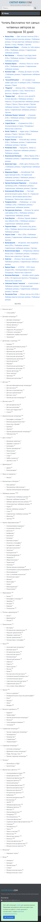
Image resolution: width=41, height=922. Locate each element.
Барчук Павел (10, 267)
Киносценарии (11, 470)
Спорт (8, 456)
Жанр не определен (9, 474)
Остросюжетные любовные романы (25, 42)
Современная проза (12, 684)
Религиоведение (11, 572)
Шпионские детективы (13, 378)
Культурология (11, 553)
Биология (9, 531)
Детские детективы (12, 407)
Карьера (9, 606)
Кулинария (9, 446)
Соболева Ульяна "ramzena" (15, 115)
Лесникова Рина (11, 294)
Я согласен (10, 917)
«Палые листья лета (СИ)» (29, 294)
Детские (5, 382)
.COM (20, 2)
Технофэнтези (11, 826)
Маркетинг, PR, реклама (14, 330)
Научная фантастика (12, 812)
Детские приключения (13, 393)
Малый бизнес (11, 327)
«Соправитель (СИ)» (25, 123)
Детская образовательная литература (18, 385)
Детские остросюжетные (14, 390)
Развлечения (10, 451)
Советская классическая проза (16, 681)
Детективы (9, 349)
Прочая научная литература (15, 567)
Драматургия (6, 464)
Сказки (8, 412)
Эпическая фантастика (13, 841)
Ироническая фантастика (14, 788)
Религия (9, 720)
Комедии (9, 863)
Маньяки (9, 364)
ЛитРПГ (8, 802)
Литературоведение (12, 555)
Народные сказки (12, 853)
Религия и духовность (9, 709)
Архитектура (10, 766)
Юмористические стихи (14, 873)
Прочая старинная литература (16, 756)
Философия (10, 582)
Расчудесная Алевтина (13, 210)
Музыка (8, 700)
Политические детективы (14, 366)
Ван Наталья (9, 55)
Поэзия (8, 620)
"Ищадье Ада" (10, 96)
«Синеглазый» (33, 283)
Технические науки (12, 577)
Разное (8, 477)
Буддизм (9, 713)
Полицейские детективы (14, 368)
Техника (5, 760)
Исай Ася (8, 259)
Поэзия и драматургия (9, 612)
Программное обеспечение (15, 487)
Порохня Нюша (10, 226)
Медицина (9, 557)
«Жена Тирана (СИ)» (31, 156)
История (9, 604)
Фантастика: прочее (12, 836)
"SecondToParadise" (12, 80)
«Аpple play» (24, 131)
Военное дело (7, 309)
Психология (10, 608)
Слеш (14, 44)
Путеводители (11, 734)
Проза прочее (23, 104)
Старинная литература (9, 746)
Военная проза (11, 650)
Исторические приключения (15, 630)
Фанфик (21, 44)
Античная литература (13, 749)
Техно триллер (11, 373)
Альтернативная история (14, 126)
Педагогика (10, 562)
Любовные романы (18, 50)
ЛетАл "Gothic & (11, 131)
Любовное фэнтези (12, 807)
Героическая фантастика (14, 778)
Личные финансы (12, 325)
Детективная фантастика (22, 196)
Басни (8, 616)
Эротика (28, 44)
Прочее (7, 44)
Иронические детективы (14, 351)
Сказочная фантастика (13, 819)
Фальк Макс (9, 36)
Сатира (8, 868)
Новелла (8, 101)
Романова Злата (11, 148)
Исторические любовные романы (17, 497)
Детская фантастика (12, 405)
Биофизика (10, 533)
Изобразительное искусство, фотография (19, 696)
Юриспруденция (11, 587)
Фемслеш (9, 516)
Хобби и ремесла (12, 458)
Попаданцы (29, 126)
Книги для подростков (13, 410)
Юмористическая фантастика (15, 844)
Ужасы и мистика (12, 831)
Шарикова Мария (11, 172)
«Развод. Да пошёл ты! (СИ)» (28, 72)
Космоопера (10, 800)
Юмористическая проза (13, 137)
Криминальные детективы (15, 359)
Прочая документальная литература (18, 431)
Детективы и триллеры (9, 341)
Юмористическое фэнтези (15, 846)
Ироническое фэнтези (13, 790)
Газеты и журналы (12, 693)
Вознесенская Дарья (12, 251)
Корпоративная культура (14, 322)
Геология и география (13, 543)
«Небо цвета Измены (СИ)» (29, 164)
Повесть (9, 664)
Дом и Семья (6, 438)
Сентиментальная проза (14, 679)
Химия (8, 584)
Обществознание (12, 560)
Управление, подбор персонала (16, 334)
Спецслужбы (10, 313)
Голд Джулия (10, 218)
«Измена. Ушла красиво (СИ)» (25, 259)
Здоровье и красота (12, 444)
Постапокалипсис (12, 817)
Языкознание (10, 589)
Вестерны (9, 628)
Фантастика (10, 834)
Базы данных (10, 485)
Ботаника (9, 538)
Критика (9, 427)
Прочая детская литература (15, 398)
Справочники (10, 739)
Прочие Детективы (12, 371)
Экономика (10, 337)
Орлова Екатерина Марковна (15, 183)
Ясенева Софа (10, 72)
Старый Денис (10, 123)
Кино (8, 698)
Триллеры (9, 376)
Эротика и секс (11, 460)
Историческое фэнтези (19, 278)
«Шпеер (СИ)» (20, 88)
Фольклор (5, 850)
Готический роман (12, 783)
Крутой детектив (11, 361)
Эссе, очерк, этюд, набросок (15, 686)
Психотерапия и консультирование (17, 570)
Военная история (12, 540)
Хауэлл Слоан (10, 234)
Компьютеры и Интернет (10, 481)
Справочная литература (10, 729)
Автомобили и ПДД (12, 763)
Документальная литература (11, 416)
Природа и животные (13, 635)
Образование (6, 593)
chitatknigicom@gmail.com (11, 900)
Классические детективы (14, 356)
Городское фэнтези (12, 780)
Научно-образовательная (10, 522)
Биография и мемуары (13, 599)
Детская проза (11, 388)
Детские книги (7, 401)
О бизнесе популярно (13, 332)
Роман (22, 107)
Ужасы (8, 829)
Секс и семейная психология (15, 574)
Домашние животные (13, 441)
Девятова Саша (10, 164)
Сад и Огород (10, 453)
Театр (8, 703)
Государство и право (13, 545)
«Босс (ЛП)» (22, 234)
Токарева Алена (10, 202)
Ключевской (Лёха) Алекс (14, 191)
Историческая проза (13, 652)
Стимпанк (34, 253)
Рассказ (8, 669)
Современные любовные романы (23, 110)
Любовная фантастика (13, 805)
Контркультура (11, 657)
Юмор (28, 134)
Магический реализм (13, 659)
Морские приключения (13, 633)
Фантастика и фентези (13, 129)
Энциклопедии (11, 742)
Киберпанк (10, 795)
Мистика (9, 809)
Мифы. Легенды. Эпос (13, 754)
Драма (8, 468)
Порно (14, 85)
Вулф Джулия (10, 243)
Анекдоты (9, 860)
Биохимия (9, 536)
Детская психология (13, 548)
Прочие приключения (13, 637)
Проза (14, 104)
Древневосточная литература (16, 751)
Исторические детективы (14, 354)
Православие (10, 715)
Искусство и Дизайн (12, 424)
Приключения (6, 624)
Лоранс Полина (10, 139)
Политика (9, 565)
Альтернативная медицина (15, 526)
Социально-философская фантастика (18, 822)
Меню (5, 13)
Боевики (9, 344)
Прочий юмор (10, 865)
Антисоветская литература (15, 647)
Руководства (10, 737)
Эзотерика (9, 725)
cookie (19, 905)
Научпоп (9, 429)
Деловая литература (9, 316)
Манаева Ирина (10, 63)
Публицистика (11, 434)
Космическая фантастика (14, 797)
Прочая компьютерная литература (17, 490)
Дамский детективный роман (15, 347)
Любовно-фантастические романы (17, 39)
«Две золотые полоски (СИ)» (27, 36)
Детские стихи (11, 395)
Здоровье (9, 601)
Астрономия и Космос (13, 528)
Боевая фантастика (12, 776)
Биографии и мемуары (13, 419)
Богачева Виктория (12, 275)
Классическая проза (13, 654)
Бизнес (8, 596)
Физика (8, 579)
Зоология (9, 550)
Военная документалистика (15, 422)
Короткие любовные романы (24, 150)
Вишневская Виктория (13, 156)
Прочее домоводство (13, 448)
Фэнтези (23, 93)
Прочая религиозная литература (17, 717)
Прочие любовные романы (15, 509)
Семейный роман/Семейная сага (17, 676)
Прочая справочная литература (16, 732)
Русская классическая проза (15, 674)
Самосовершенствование (14, 722)
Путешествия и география (14, 640)
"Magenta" (9, 88)
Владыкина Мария (12, 47)
